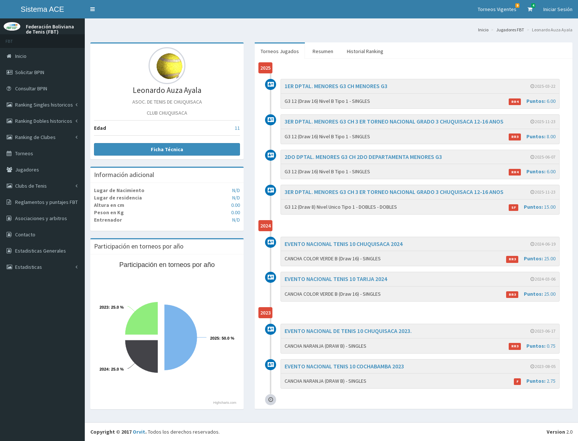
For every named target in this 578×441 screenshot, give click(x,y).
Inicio (483, 29)
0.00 (235, 205)
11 (237, 128)
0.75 (532, 346)
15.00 (532, 207)
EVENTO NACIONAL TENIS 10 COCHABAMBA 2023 (344, 366)
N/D (236, 190)
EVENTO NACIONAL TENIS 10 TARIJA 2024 (336, 278)
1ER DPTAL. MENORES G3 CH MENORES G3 (336, 86)
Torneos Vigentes (498, 8)
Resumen (323, 51)
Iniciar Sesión (557, 9)
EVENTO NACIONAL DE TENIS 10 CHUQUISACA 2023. (348, 330)
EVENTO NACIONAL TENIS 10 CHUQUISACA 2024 (344, 243)
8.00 (532, 136)
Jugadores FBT (510, 29)
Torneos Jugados (280, 51)
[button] (92, 9)
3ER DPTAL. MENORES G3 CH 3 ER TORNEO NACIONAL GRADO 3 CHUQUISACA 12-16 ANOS (394, 121)
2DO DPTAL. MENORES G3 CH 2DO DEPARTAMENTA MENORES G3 (363, 156)
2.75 (535, 381)
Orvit (139, 431)
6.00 (532, 101)
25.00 (531, 258)
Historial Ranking (365, 51)
